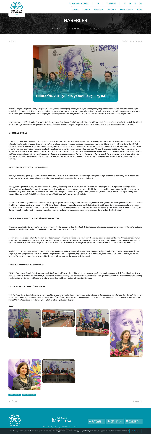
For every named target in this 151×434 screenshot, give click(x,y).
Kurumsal (86, 9)
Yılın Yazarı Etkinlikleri (29, 394)
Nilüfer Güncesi (126, 9)
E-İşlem (140, 9)
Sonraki (137, 401)
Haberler (64, 29)
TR (98, 3)
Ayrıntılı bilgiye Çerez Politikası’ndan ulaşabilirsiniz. (111, 432)
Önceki (12, 401)
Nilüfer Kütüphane (14, 394)
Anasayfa (74, 9)
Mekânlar (112, 9)
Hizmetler (99, 9)
